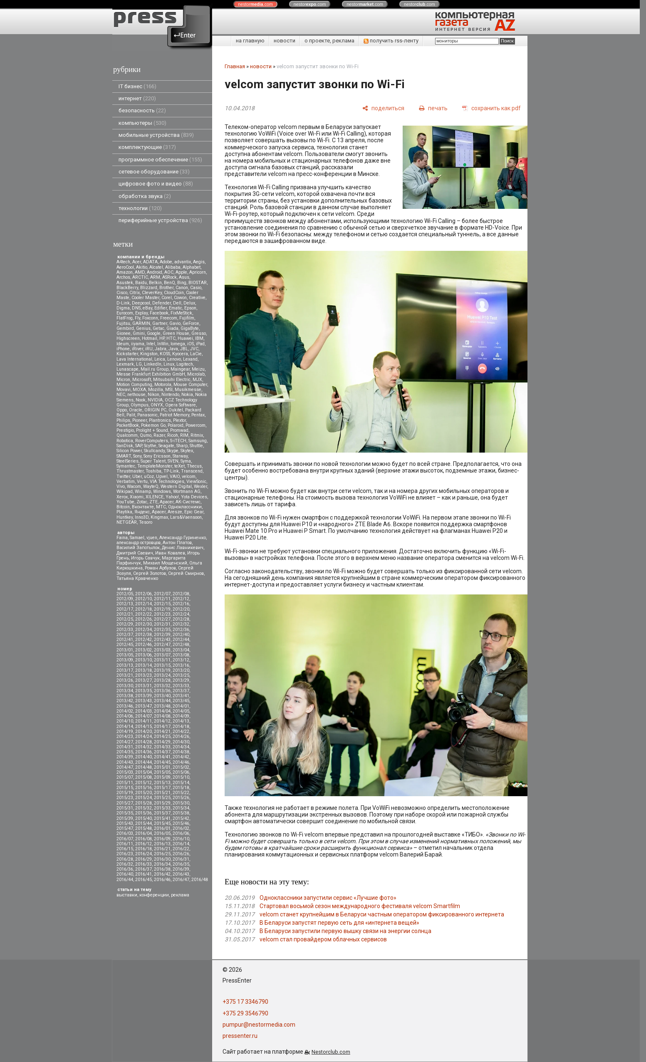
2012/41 (124, 639)
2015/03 (124, 772)
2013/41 (181, 695)
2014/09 (181, 716)
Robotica (124, 440)
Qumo (145, 435)
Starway (180, 456)
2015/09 (162, 777)
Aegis (199, 262)
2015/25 (162, 797)
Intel (150, 344)
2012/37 (124, 634)
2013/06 (143, 655)
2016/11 (124, 844)
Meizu (198, 369)
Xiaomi (137, 497)
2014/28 (143, 742)
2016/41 (143, 874)
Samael (137, 537)
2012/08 (181, 594)
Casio (195, 287)
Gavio (175, 323)
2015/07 (124, 777)
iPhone (123, 349)
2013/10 (143, 660)
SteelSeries (127, 461)
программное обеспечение (160, 159)
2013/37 (181, 690)
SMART (123, 456)
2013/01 (124, 650)
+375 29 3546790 (245, 1013)
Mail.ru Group (154, 369)
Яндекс (142, 512)
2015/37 (162, 813)
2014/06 (124, 716)
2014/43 (124, 762)
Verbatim (125, 481)
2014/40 (143, 757)
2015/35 (124, 813)
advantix (182, 262)
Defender (161, 303)
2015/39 (124, 818)
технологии (140, 208)
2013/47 (143, 706)
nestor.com (255, 4)
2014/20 (143, 731)
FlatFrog (124, 318)
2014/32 (143, 747)
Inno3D (142, 517)
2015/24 (143, 797)
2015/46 (181, 823)
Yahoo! (172, 497)
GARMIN (141, 323)
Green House (176, 333)
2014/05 (181, 711)
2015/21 (162, 792)
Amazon (124, 272)
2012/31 (162, 624)
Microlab (196, 374)
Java (173, 349)
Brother (166, 287)
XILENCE (154, 497)
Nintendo (170, 394)
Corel (166, 297)
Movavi (123, 389)
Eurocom (124, 313)
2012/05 (124, 594)
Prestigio (125, 430)
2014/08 (162, 716)
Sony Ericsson (157, 456)
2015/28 (143, 803)
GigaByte (190, 328)
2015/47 (124, 828)
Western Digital (176, 486)
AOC (168, 272)
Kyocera (180, 353)
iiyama (137, 344)
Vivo (120, 486)
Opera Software (180, 405)
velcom (189, 476)
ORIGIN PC (155, 410)
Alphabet (191, 267)
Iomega (178, 344)
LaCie (196, 353)
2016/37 (143, 869)
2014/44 (143, 762)
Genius (143, 328)
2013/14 (143, 665)
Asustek (124, 282)
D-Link (123, 303)
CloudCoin (174, 292)
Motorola (162, 384)
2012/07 (162, 594)
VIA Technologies (167, 481)
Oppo (121, 410)
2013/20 (181, 670)
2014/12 (162, 721)
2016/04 (143, 833)
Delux (189, 303)
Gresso (198, 333)
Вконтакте (143, 507)
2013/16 (181, 665)
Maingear (180, 369)
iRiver (137, 349)
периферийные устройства (160, 220)
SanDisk (124, 445)
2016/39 (181, 869)
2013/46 (124, 706)
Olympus (140, 405)
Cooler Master (145, 297)
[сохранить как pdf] (491, 108)
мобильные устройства (156, 135)
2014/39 (124, 757)
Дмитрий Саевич (134, 553)
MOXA (139, 389)
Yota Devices (194, 497)
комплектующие (147, 147)
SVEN (173, 461)
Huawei (185, 338)
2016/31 (181, 859)
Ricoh (172, 435)
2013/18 (143, 670)
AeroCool (125, 267)
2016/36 (124, 869)
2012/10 (143, 599)
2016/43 (181, 874)
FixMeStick (181, 313)
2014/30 (181, 742)
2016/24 (143, 854)
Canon (182, 287)
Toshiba (153, 471)
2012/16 (181, 604)
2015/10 (181, 777)
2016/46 (162, 879)
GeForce (191, 323)
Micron (123, 379)
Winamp (143, 491)
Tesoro (145, 522)
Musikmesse (188, 389)
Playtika (124, 512)
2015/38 (181, 813)
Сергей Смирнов (186, 573)
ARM (155, 277)
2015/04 (143, 772)
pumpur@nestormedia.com (259, 1024)
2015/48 (143, 828)
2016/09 (162, 839)
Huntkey (124, 517)
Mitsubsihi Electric (172, 379)
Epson (190, 308)
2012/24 (181, 614)
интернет (137, 98)
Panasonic (147, 415)
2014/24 (143, 736)
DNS (136, 308)
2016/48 (199, 879)
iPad (200, 344)
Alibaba (173, 267)
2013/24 (162, 675)
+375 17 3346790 (245, 1001)
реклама (180, 895)
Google (154, 333)
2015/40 (143, 818)
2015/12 (143, 782)
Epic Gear (193, 512)
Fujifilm (186, 318)
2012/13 (124, 604)
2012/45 (124, 644)
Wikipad (124, 491)
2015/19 (124, 792)
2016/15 (124, 849)
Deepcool (141, 303)
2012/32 (181, 624)
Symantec (125, 466)
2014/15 (143, 726)
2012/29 (124, 624)
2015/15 (124, 787)
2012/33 (124, 629)
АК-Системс (188, 502)
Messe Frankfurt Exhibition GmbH (150, 374)
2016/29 (143, 859)
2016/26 (181, 854)
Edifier (160, 308)
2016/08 (143, 839)
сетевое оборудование (154, 171)
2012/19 (162, 609)
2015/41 (162, 818)
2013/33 (181, 685)
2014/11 (143, 721)
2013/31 (143, 685)
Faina (122, 537)
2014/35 (124, 752)
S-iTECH (178, 440)
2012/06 (143, 594)
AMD (140, 272)
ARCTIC (140, 277)
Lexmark (125, 364)
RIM (184, 435)
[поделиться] (383, 108)
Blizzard (148, 287)
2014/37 (162, 752)
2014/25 (162, 736)
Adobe (166, 262)
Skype (172, 450)
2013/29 (181, 680)
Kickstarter (127, 353)
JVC (194, 349)
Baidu (141, 282)
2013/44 (162, 700)
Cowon (180, 297)
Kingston (149, 353)
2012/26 (143, 619)
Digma (123, 308)
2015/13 (162, 782)
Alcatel (156, 267)
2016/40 (124, 874)
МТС (161, 507)
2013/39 (143, 695)
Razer (159, 435)
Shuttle (196, 445)
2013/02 (143, 650)
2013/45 (181, 700)
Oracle (135, 410)
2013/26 (124, 680)
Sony (137, 456)
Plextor (179, 420)
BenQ (169, 282)
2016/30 (162, 859)
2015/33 (162, 808)
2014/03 (143, 711)
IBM (199, 338)
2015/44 (143, 823)
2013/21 (124, 675)
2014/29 (162, 742)
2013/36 (162, 690)
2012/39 (162, 634)
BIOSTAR (197, 282)
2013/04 (181, 650)
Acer (136, 262)
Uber (137, 476)
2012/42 (143, 639)
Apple (181, 272)
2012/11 (162, 599)
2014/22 (181, 731)
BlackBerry (127, 287)
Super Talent (153, 461)
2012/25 (124, 619)
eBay (147, 308)
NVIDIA (155, 400)
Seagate (166, 445)
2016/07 (124, 839)
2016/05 (162, 833)
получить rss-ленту (391, 40)
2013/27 (143, 680)
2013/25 (181, 675)
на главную (250, 40)
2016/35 (181, 864)
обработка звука (145, 196)
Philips (123, 420)
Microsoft (141, 379)
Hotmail (149, 338)
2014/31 (124, 747)
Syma (186, 461)
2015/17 (162, 787)
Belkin (155, 282)
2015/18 (181, 787)
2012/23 (162, 614)
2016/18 (143, 849)
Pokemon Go (153, 425)
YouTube (125, 502)
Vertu (142, 481)
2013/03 (162, 650)
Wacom (134, 486)
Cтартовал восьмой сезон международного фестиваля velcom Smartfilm (360, 906)
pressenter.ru (240, 1035)
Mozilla (155, 389)
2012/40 (181, 634)
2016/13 (162, 844)
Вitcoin (123, 507)
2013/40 (162, 695)
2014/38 (181, 752)
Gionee (123, 333)
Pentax (198, 415)
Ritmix (197, 435)
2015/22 (181, 792)
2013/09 (124, 660)
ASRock (169, 277)
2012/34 (143, 629)
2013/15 (162, 665)
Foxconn (150, 318)
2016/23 (124, 854)
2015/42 (181, 818)
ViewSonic (196, 481)
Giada (172, 328)
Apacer (159, 512)
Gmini (139, 333)
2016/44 (124, 879)
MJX (197, 379)
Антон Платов (177, 542)
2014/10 (124, 721)
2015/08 (143, 777)
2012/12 (181, 599)
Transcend (192, 471)
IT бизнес (137, 86)
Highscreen (128, 338)
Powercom (195, 425)
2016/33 (143, 864)
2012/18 (143, 609)
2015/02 (181, 767)
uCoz (149, 476)
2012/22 (143, 614)
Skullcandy (154, 450)
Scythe (150, 445)
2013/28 (162, 680)
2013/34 (124, 690)
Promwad (179, 430)
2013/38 (124, 695)
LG (139, 364)
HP (161, 338)
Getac (158, 328)
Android (154, 272)
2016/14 (181, 844)
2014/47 (124, 767)
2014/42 (181, 757)
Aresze (175, 512)
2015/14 (181, 782)
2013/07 (162, 655)
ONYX (157, 405)
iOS (190, 344)
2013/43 (143, 700)
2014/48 (143, 767)
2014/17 (162, 726)
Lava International (134, 359)
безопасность (142, 110)
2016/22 (181, 849)
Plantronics (160, 420)
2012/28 (181, 619)
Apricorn (197, 272)
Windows (162, 491)
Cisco (121, 292)
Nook (141, 400)
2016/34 (162, 864)
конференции (154, 895)
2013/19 (162, 670)
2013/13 (124, 665)
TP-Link (171, 471)
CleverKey (152, 292)
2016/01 (162, 828)
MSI (169, 389)
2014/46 (181, 762)
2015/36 (143, 813)
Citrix (134, 292)
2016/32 (124, 864)
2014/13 (181, 721)
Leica (159, 359)
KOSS (165, 353)
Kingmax (159, 517)
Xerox (122, 497)
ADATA (150, 262)
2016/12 (143, 844)
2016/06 (181, 833)
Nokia (187, 394)
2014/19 (124, 731)
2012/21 (124, 614)
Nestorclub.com (331, 1052)
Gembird (125, 328)
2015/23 (124, 797)
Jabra (160, 349)
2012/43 (162, 639)
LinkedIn (152, 364)
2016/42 (162, 874)
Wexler (200, 486)
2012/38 (143, 634)
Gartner (159, 323)
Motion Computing (134, 384)
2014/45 (162, 762)
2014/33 (162, 747)
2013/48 (162, 706)
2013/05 (124, 655)
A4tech (123, 262)
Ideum (122, 344)
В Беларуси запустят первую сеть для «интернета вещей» (339, 922)
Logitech (184, 364)
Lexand (190, 359)
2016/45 (143, 879)
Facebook (159, 313)
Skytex (187, 450)
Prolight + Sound (152, 430)
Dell (177, 303)
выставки (126, 895)
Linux (168, 364)
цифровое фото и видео (156, 184)
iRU (149, 349)
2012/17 (124, 609)
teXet (179, 466)
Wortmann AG (186, 491)
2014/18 (181, 726)
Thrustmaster (130, 471)
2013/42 (124, 700)
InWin (162, 344)
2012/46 (143, 644)
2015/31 (124, 808)
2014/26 (181, 736)
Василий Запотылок (138, 547)
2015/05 (162, 772)
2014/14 (124, 726)
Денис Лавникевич (182, 547)
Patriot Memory (174, 415)
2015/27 (124, 803)
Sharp (182, 445)
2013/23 (143, 675)
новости (284, 40)
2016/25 (162, 854)
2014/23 (124, 736)
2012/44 (181, 639)
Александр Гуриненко (182, 537)
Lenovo (174, 359)
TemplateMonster (154, 466)
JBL (184, 349)
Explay (141, 313)
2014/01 (181, 706)
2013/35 (143, 690)
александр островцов (138, 542)
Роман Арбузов (160, 568)
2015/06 (181, 772)
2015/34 (181, 808)
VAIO (175, 476)
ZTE (153, 502)
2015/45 (162, 823)
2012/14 (143, 604)
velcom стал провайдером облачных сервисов (323, 939)
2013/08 (181, 655)
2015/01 (162, 767)
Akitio (141, 267)
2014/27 (124, 742)
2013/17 (124, 670)
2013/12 (181, 660)
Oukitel (175, 410)
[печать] (433, 108)
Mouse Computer (190, 384)
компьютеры (142, 123)
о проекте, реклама (329, 40)
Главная (235, 66)
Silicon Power (129, 450)
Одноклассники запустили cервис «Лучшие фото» (328, 897)
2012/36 (181, 629)
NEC (120, 394)
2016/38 (162, 869)
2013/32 (162, 685)
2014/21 (162, 731)
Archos (123, 277)
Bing (181, 282)
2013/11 (162, 660)
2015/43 (124, 823)
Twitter (123, 476)
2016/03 (124, 833)
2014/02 (124, 711)
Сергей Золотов (149, 573)
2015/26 (181, 797)
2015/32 (143, 808)
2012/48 (181, 644)
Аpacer (166, 502)
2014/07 (143, 716)
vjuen (151, 537)
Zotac (141, 502)
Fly (137, 318)
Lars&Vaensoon (186, 517)
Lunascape (127, 369)
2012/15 (162, 604)
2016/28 (124, 859)
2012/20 (181, 609)
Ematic (175, 308)
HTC (171, 338)
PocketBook (127, 425)
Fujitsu (123, 323)
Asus (184, 277)
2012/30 (143, 624)
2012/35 (162, 629)
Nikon (153, 394)
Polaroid (175, 425)
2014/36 (143, 752)
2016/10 (181, 839)
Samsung (197, 440)
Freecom (168, 318)
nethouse (136, 394)
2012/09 (124, 599)
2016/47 (181, 879)
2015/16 (143, 787)
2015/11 (124, 782)
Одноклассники (185, 507)
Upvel (162, 476)
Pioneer (139, 420)
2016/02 (181, 828)
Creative (197, 297)
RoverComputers (151, 440)
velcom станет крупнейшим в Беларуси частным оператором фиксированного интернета (382, 914)
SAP (138, 445)
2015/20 (143, 792)
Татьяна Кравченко (137, 578)
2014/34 (181, 747)
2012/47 (162, 644)
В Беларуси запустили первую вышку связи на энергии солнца (345, 931)
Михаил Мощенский (165, 563)
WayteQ (150, 486)
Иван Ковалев (170, 553)
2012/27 (162, 619)
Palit (130, 415)
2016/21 (162, 849)
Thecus (194, 466)
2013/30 (124, 685)
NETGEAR (126, 522)
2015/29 (162, 803)
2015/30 (181, 803)
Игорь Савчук (145, 558)
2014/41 (162, 757)
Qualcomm (127, 435)
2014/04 (162, 711)
